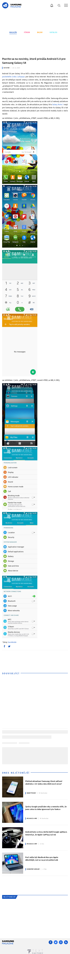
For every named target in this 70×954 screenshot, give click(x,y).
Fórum (27, 32)
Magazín (13, 32)
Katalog (53, 32)
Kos (42, 844)
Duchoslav (43, 793)
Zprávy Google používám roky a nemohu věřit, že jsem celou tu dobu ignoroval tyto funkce (46, 808)
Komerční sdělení (33, 869)
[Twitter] (56, 942)
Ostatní (6, 68)
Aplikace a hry (32, 818)
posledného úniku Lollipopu (13, 76)
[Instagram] (61, 942)
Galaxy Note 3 (57, 104)
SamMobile (12, 642)
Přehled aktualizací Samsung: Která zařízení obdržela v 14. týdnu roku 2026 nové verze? (43, 782)
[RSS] (66, 942)
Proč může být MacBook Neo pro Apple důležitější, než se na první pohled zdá (41, 858)
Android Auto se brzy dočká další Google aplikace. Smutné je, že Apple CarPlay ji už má (46, 833)
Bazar (40, 32)
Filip (44, 869)
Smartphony (31, 793)
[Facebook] (50, 942)
